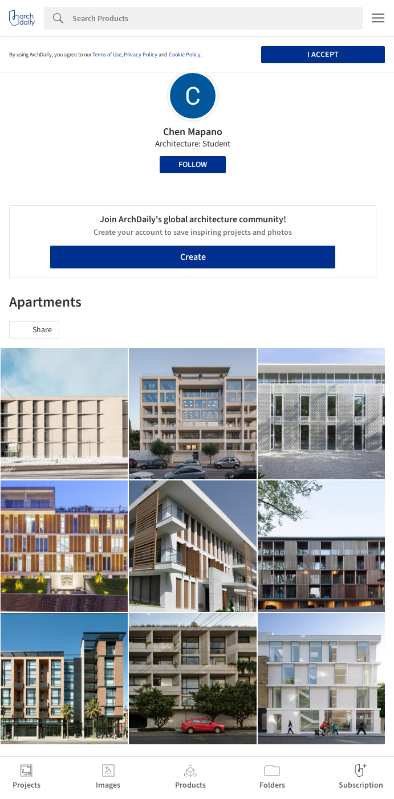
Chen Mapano (192, 132)
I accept (323, 54)
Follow (192, 164)
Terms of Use (106, 55)
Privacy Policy (140, 55)
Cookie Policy (185, 55)
